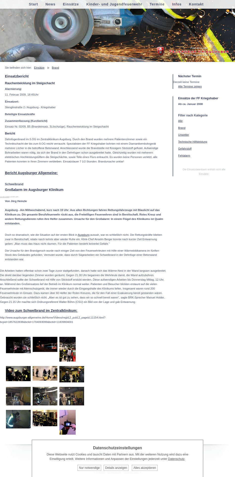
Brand (55, 67)
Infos (177, 4)
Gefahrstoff (184, 148)
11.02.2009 (4, 197)
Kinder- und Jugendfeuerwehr (114, 4)
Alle (180, 120)
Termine (157, 4)
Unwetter (183, 134)
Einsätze (39, 67)
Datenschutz (176, 459)
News (51, 4)
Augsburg (84, 234)
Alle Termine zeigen (190, 86)
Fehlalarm (184, 155)
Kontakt (196, 4)
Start (33, 4)
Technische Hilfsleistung (192, 141)
